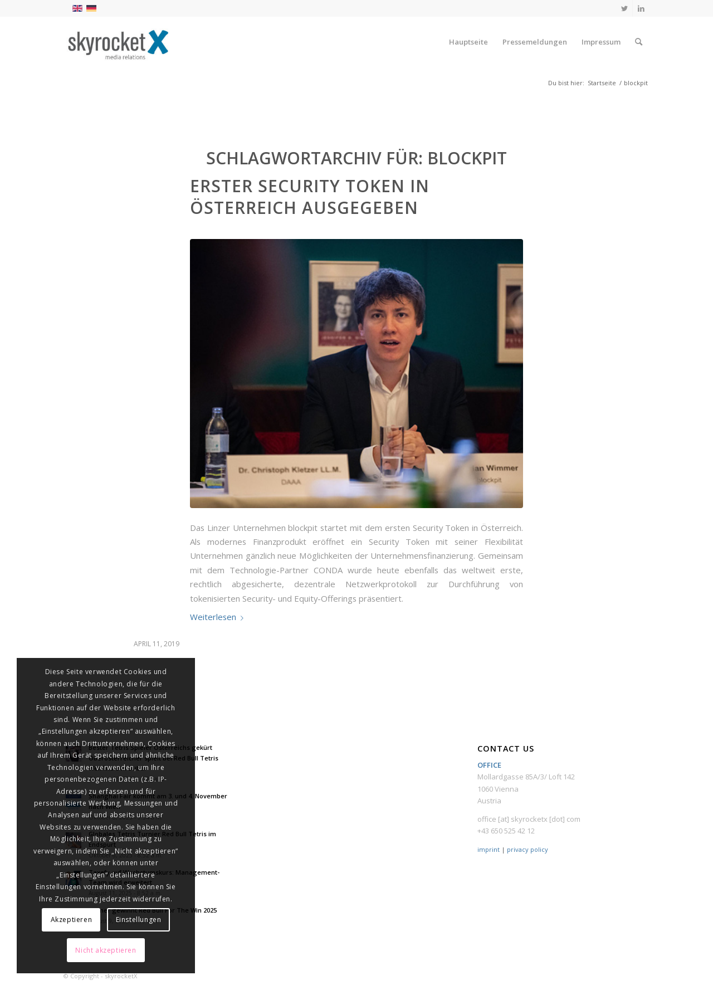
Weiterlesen (219, 616)
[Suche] (638, 42)
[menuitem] (468, 42)
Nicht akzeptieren (105, 950)
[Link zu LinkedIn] (641, 8)
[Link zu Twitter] (624, 8)
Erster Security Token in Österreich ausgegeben (309, 196)
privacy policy (527, 849)
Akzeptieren (71, 919)
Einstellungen (139, 919)
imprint (488, 849)
